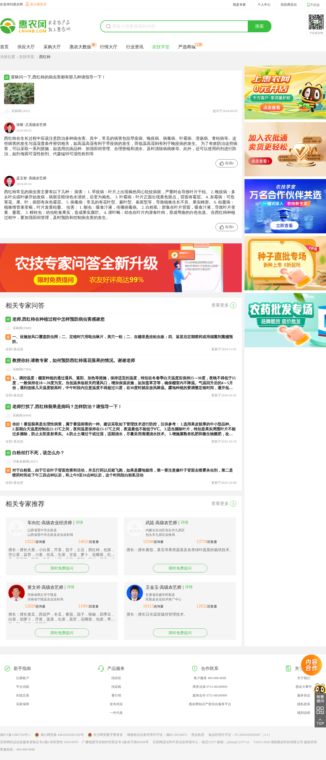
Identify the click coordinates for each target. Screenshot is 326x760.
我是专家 (239, 5)
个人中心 (264, 5)
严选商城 (187, 46)
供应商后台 (289, 5)
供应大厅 (26, 46)
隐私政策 (303, 704)
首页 (4, 46)
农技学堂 (161, 46)
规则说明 (303, 713)
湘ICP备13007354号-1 (15, 735)
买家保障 (22, 704)
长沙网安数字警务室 (105, 735)
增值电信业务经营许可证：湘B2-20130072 (157, 735)
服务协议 (303, 695)
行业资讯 (134, 46)
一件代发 (116, 713)
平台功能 (22, 687)
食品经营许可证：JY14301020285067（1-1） (240, 735)
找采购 (116, 687)
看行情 (116, 695)
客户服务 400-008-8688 (210, 678)
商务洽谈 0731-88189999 (210, 687)
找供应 (116, 678)
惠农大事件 (304, 687)
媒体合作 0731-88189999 (210, 695)
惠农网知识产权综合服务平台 (210, 704)
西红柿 (45, 57)
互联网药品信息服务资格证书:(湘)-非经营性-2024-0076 (39, 742)
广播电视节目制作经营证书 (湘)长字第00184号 (115, 742)
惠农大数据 (80, 46)
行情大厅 (108, 46)
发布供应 (116, 704)
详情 (79, 522)
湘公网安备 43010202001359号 (59, 735)
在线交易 (22, 695)
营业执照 (197, 735)
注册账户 (22, 678)
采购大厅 (52, 46)
